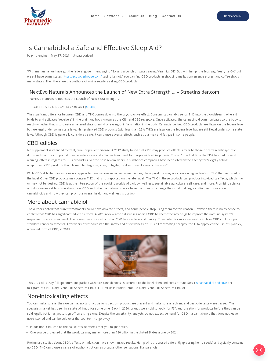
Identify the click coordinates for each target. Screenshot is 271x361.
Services (112, 16)
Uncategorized (83, 55)
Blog (153, 16)
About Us (136, 16)
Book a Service (233, 16)
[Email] (259, 350)
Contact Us (171, 16)
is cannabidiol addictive (211, 283)
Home (95, 16)
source (90, 107)
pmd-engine (39, 55)
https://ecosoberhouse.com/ (82, 76)
